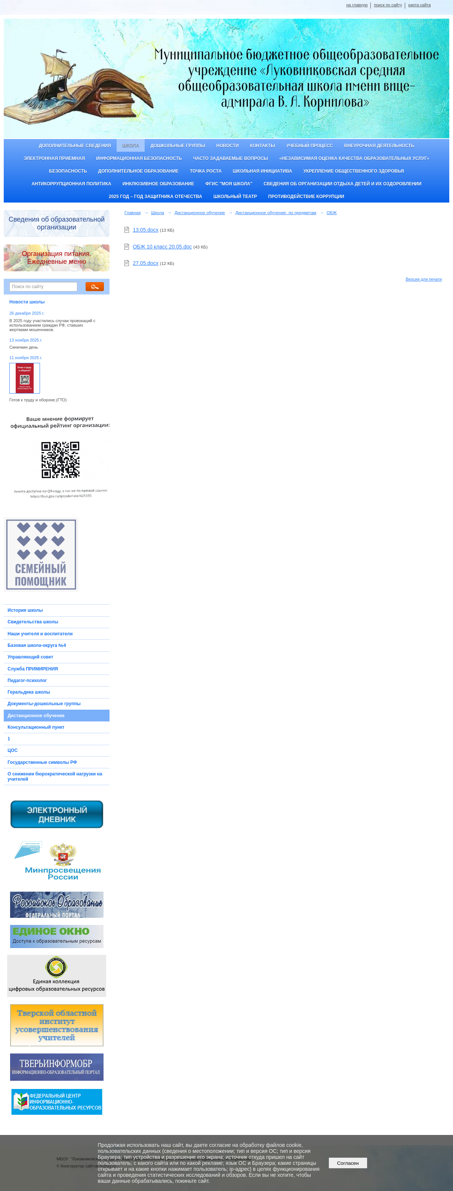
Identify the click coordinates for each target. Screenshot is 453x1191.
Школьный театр (235, 196)
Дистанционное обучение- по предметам (275, 212)
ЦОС (12, 750)
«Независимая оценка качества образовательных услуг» (354, 158)
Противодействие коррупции (306, 196)
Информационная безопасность (139, 158)
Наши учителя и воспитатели (40, 633)
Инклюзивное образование (158, 183)
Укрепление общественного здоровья (353, 171)
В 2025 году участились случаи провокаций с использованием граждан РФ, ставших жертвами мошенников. (52, 325)
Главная (132, 212)
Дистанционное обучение (36, 715)
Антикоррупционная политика (71, 183)
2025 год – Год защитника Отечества (155, 196)
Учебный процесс (309, 145)
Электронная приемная (54, 158)
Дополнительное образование (138, 171)
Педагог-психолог (27, 680)
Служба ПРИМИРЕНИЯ (32, 669)
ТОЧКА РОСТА (206, 171)
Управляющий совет (30, 657)
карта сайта (419, 5)
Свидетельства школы (32, 621)
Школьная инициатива (262, 171)
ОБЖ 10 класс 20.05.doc (162, 247)
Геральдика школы (28, 692)
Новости (227, 145)
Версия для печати (424, 279)
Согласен (347, 1163)
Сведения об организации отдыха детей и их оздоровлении (342, 183)
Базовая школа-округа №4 (36, 645)
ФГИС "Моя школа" (229, 183)
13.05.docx (145, 230)
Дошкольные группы (177, 145)
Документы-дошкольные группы (43, 703)
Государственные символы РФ (42, 762)
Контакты (262, 145)
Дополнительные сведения (75, 145)
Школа (130, 145)
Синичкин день (23, 347)
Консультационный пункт (35, 727)
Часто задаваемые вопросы (230, 158)
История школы (25, 610)
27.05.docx (145, 263)
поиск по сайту (388, 5)
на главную (356, 5)
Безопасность (68, 171)
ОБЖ (332, 212)
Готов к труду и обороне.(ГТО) (38, 400)
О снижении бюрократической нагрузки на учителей (54, 776)
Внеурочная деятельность (379, 145)
